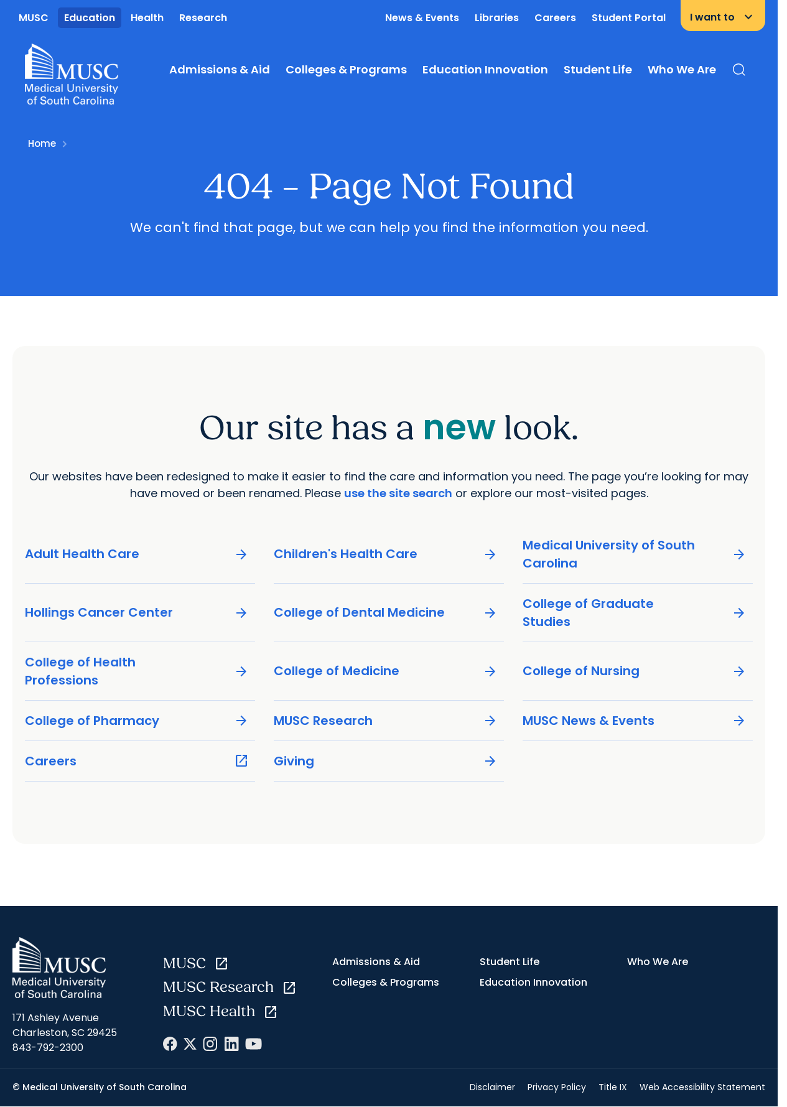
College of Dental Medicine (386, 613)
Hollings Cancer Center (137, 613)
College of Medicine (386, 671)
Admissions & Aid (219, 69)
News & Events (422, 18)
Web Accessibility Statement (702, 1087)
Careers (555, 18)
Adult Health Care (137, 554)
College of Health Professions (137, 671)
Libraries (497, 18)
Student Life (598, 69)
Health (147, 18)
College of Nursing (635, 671)
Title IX (612, 1087)
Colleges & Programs (346, 69)
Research (203, 18)
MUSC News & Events (635, 721)
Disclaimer (492, 1087)
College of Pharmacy (137, 721)
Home (42, 143)
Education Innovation (485, 69)
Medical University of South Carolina (635, 554)
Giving (386, 761)
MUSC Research (386, 721)
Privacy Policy (557, 1087)
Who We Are (682, 69)
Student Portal (629, 18)
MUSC (34, 18)
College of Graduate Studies (635, 612)
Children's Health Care (386, 554)
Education (89, 18)
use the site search (398, 493)
